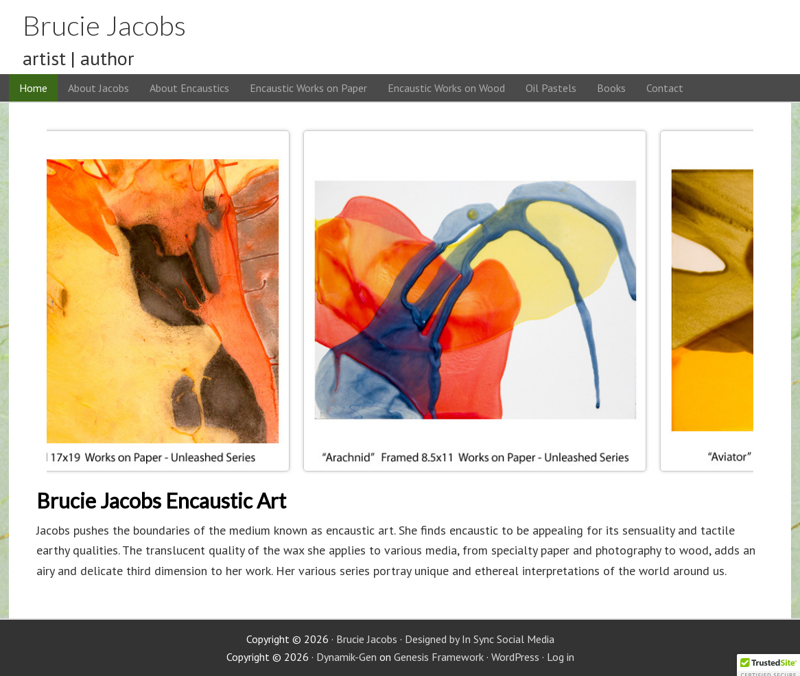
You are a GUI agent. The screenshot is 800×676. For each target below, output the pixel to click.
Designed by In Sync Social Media (479, 639)
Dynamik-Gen (346, 657)
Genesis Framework (439, 657)
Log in (560, 657)
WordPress (515, 657)
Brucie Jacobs (104, 25)
